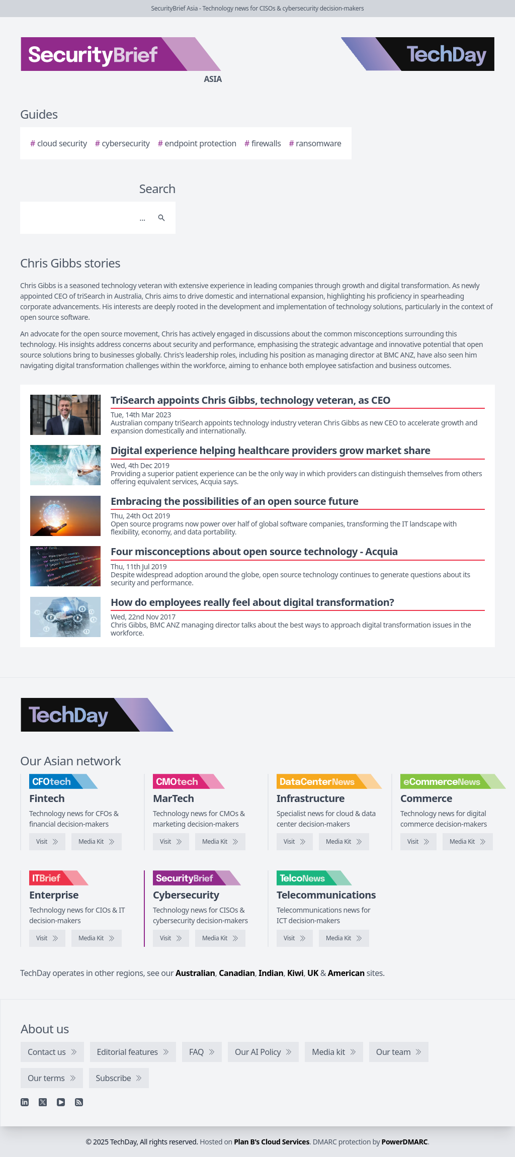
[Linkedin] (25, 1102)
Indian (271, 972)
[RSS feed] (79, 1102)
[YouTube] (61, 1102)
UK (312, 972)
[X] (43, 1102)
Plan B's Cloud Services (271, 1141)
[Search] (87, 218)
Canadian (237, 972)
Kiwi (295, 972)
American (346, 972)
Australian (195, 972)
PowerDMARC (405, 1141)
